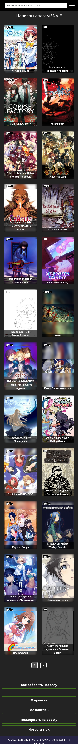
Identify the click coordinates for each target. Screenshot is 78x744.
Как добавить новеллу (39, 685)
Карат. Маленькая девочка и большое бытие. (57, 649)
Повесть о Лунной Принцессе (20, 439)
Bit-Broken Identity (57, 282)
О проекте (39, 700)
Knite (58, 335)
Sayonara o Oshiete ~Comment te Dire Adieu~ (20, 226)
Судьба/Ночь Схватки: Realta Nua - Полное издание (20, 385)
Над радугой (20, 653)
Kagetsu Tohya (20, 547)
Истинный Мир (20, 70)
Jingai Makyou (57, 176)
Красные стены (57, 229)
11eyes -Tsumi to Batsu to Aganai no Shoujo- (20, 175)
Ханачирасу (57, 123)
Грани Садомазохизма (57, 388)
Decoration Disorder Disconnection (20, 280)
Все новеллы (39, 710)
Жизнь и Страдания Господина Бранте (57, 492)
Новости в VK (39, 729)
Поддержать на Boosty (39, 719)
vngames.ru (31, 739)
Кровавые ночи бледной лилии (20, 333)
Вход (72, 5)
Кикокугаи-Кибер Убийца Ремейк (57, 545)
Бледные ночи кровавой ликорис (57, 69)
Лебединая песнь (57, 600)
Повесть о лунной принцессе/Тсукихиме (20, 598)
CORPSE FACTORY (20, 123)
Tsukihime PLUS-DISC (20, 494)
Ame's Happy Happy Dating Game (57, 439)
